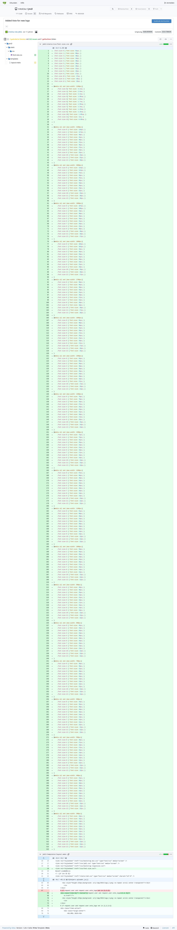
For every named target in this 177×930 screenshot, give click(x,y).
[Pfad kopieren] (71, 44)
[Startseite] (4, 3)
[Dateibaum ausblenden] (5, 39)
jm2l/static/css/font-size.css (55, 44)
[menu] (170, 39)
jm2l (30, 9)
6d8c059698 (147, 32)
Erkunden (13, 3)
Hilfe (22, 3)
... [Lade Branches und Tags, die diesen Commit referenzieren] (6, 26)
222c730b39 (166, 32)
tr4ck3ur (22, 9)
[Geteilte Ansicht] (165, 39)
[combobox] (160, 39)
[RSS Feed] (112, 9)
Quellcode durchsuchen (161, 21)
